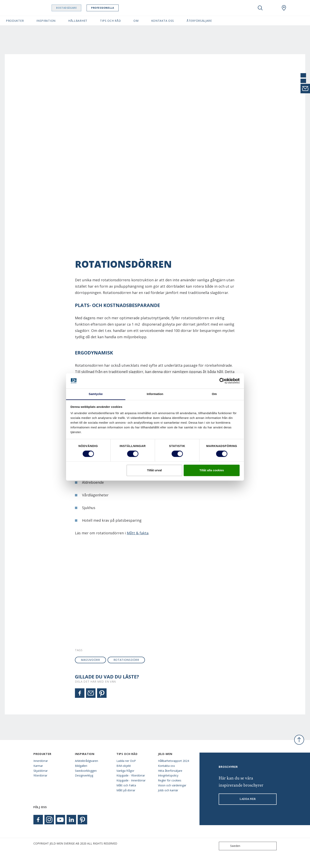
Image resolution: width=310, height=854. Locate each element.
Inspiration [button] (46, 21)
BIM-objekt (123, 766)
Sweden (230, 846)
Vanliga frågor (125, 771)
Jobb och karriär (168, 790)
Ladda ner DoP (126, 761)
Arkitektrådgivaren (86, 761)
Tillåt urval (154, 470)
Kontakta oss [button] (162, 21)
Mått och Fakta (126, 785)
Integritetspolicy (168, 775)
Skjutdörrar (40, 771)
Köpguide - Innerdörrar (131, 780)
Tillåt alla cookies (211, 470)
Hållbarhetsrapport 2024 (173, 761)
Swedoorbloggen (86, 771)
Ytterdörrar (40, 775)
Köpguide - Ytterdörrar (130, 775)
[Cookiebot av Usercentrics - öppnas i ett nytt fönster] (222, 381)
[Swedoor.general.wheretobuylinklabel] (284, 8)
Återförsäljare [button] (199, 21)
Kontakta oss (166, 766)
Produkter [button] (15, 21)
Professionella (110, 7)
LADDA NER (248, 799)
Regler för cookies (169, 780)
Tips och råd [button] (110, 21)
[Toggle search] (260, 8)
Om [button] (135, 21)
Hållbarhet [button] (77, 21)
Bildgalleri (81, 766)
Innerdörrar (40, 761)
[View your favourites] (272, 8)
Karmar (38, 766)
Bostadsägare (74, 7)
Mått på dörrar (125, 790)
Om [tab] (214, 394)
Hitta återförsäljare (170, 771)
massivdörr (90, 660)
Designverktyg (84, 775)
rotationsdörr (126, 660)
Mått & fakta (137, 533)
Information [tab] (155, 394)
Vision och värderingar (172, 785)
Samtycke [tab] (96, 394)
